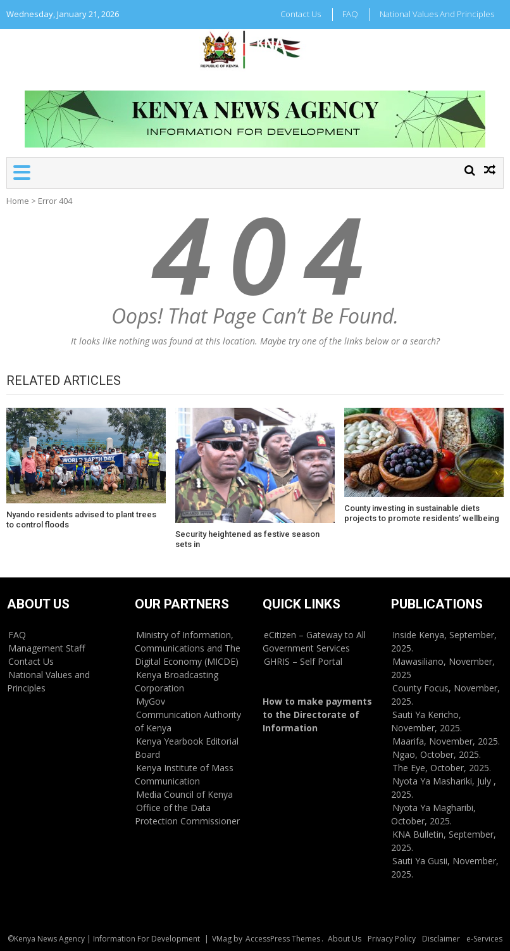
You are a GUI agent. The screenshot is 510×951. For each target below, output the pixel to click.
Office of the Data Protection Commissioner (187, 814)
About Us (344, 938)
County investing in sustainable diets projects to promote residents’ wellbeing (421, 513)
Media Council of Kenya (184, 794)
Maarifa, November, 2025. (446, 741)
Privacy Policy (392, 938)
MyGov (150, 701)
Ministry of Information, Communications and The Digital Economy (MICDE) (187, 648)
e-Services (484, 938)
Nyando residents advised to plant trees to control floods (81, 519)
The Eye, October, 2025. (441, 768)
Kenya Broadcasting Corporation (176, 681)
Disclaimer (441, 938)
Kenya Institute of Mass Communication (184, 774)
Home (17, 200)
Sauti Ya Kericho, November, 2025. (426, 721)
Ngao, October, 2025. (436, 754)
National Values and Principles (437, 14)
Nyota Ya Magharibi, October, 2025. (433, 814)
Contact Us (300, 14)
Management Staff (46, 648)
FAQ (350, 14)
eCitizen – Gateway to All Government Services (314, 641)
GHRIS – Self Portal (303, 661)
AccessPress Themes (283, 938)
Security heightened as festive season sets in (247, 539)
